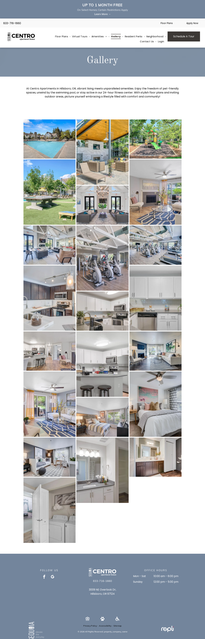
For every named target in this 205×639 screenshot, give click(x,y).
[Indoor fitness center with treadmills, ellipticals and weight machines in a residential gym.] (102, 258)
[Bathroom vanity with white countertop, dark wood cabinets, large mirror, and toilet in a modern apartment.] (155, 457)
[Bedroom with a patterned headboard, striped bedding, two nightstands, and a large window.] (102, 417)
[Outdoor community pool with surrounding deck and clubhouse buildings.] (49, 139)
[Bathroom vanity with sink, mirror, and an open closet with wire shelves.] (102, 470)
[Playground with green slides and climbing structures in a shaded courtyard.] (155, 139)
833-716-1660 (12, 23)
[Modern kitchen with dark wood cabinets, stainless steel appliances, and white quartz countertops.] (49, 298)
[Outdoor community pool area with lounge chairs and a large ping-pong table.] (49, 192)
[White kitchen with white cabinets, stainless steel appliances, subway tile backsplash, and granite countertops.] (155, 298)
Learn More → (102, 14)
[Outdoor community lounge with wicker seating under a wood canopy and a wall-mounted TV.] (102, 152)
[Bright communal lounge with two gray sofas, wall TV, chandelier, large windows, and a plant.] (102, 205)
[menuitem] (61, 36)
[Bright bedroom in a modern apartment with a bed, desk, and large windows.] (155, 404)
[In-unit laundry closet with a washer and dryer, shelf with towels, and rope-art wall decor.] (49, 510)
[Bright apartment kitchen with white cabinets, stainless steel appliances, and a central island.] (102, 364)
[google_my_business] (52, 577)
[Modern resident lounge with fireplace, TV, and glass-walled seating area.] (49, 245)
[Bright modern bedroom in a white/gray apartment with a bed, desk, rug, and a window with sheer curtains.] (49, 457)
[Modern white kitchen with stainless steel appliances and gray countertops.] (102, 311)
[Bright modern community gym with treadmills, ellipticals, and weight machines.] (155, 245)
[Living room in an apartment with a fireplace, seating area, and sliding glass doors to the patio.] (155, 192)
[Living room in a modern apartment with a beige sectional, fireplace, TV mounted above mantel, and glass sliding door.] (155, 351)
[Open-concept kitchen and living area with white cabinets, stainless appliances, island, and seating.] (49, 351)
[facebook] (44, 577)
